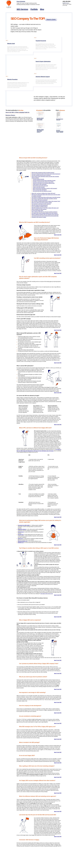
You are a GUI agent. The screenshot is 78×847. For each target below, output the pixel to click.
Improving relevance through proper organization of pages (44, 153)
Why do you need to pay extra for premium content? (42, 175)
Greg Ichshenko (21, 1)
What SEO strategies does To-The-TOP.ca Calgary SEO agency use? (45, 180)
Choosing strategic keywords (38, 152)
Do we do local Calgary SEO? (37, 183)
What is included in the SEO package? (39, 182)
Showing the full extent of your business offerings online (43, 156)
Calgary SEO (52, 832)
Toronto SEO (68, 832)
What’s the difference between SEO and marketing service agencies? (45, 187)
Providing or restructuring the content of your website (43, 154)
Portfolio (34, 9)
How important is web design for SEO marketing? (41, 176)
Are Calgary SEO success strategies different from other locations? (45, 186)
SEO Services (22, 9)
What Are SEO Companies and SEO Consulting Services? (43, 145)
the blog (21, 83)
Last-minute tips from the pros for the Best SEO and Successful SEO (45, 188)
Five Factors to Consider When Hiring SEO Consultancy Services (44, 171)
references (62, 83)
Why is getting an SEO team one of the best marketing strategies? (44, 184)
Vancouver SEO (60, 832)
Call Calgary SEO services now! (46, 566)
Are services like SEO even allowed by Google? (42, 164)
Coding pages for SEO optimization (40, 157)
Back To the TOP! (57, 207)
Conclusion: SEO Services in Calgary (39, 190)
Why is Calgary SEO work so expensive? (40, 172)
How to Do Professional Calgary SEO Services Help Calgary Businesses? (46, 146)
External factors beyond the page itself (40, 158)
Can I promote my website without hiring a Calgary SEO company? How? (46, 174)
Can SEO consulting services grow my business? (41, 148)
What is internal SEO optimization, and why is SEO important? (45, 161)
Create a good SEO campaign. (39, 160)
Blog (42, 9)
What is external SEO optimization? (40, 162)
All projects (39, 83)
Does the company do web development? (40, 178)
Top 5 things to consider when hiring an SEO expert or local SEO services (46, 170)
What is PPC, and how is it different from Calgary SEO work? (43, 166)
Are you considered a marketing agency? (40, 179)
